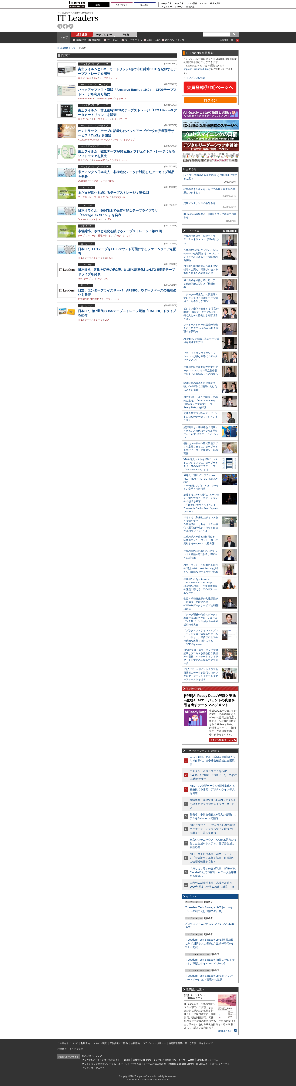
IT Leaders (77, 18)
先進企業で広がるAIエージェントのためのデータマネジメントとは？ (200, 416)
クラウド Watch (186, 1060)
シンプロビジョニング (120, 235)
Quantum (82, 181)
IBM (95, 78)
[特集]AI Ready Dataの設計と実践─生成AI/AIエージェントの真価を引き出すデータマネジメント (210, 700)
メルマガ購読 (100, 1043)
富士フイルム (85, 78)
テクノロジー (104, 34)
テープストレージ (108, 78)
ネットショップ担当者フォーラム (99, 1064)
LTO (108, 219)
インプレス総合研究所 (164, 1060)
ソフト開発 (192, 3)
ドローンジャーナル (219, 1064)
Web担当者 (166, 3)
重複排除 (102, 235)
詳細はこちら (225, 1031)
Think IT (126, 1060)
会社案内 (135, 1043)
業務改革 (81, 40)
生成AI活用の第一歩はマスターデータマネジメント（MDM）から (201, 239)
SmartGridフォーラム (207, 1060)
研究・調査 (215, 3)
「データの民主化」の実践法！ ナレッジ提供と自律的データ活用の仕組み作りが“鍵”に (200, 298)
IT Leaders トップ (66, 48)
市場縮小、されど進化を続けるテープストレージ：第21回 (120, 231)
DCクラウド (121, 5)
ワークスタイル (133, 40)
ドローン (179, 7)
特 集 (126, 34)
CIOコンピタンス (174, 40)
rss (70, 26)
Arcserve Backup (86, 98)
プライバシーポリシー (154, 1043)
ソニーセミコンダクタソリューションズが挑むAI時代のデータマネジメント (200, 356)
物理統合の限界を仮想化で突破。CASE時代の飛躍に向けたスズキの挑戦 (200, 386)
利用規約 (85, 1043)
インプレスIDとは (196, 77)
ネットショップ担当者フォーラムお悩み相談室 (142, 1064)
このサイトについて (67, 1043)
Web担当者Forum (142, 1060)
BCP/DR (109, 258)
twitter (59, 26)
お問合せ (61, 1048)
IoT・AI (203, 3)
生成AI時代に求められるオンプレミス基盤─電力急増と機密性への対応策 (200, 554)
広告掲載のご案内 (119, 1043)
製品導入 (144, 5)
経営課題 (81, 34)
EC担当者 (179, 3)
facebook (65, 26)
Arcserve (101, 98)
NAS (111, 181)
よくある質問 (76, 1048)
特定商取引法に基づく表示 (182, 1043)
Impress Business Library (197, 69)
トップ (64, 37)
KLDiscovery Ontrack (88, 139)
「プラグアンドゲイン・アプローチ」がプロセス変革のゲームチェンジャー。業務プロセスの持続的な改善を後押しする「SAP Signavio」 (200, 637)
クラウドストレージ (117, 160)
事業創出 (97, 40)
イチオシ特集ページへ (222, 740)
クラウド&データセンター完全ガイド (101, 1060)
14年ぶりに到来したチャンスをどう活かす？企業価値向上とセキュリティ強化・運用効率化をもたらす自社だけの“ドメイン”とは (200, 524)
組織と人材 (153, 40)
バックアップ (120, 119)
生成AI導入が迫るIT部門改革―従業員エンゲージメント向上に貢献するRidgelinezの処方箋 (200, 540)
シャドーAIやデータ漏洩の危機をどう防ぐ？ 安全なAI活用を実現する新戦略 (200, 328)
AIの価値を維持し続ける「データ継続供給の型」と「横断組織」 (200, 283)
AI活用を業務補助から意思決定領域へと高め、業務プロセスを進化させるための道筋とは (200, 269)
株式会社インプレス (92, 1055)
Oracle (81, 219)
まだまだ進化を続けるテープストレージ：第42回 (113, 192)
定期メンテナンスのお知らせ (199, 203)
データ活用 (113, 40)
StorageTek (119, 197)
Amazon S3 (99, 160)
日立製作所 (83, 299)
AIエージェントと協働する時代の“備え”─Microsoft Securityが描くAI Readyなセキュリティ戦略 (200, 568)
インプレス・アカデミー (94, 1068)
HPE (80, 258)
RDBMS (95, 299)
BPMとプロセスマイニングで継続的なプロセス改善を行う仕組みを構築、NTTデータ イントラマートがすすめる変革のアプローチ (200, 657)
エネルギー (166, 7)
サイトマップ (206, 1043)
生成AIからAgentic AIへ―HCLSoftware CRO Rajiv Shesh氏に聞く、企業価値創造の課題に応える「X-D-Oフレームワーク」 (200, 586)
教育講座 (190, 7)
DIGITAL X (201, 1064)
